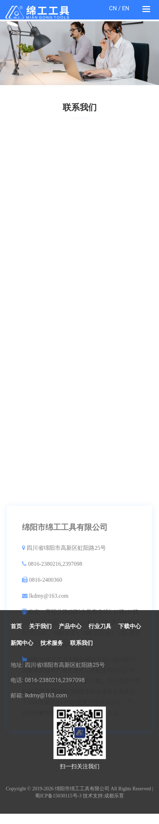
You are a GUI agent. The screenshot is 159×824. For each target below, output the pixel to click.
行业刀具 (100, 626)
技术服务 (51, 643)
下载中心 (129, 626)
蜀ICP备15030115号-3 (58, 795)
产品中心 (70, 626)
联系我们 (81, 643)
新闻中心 (22, 643)
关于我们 (40, 626)
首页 (16, 626)
